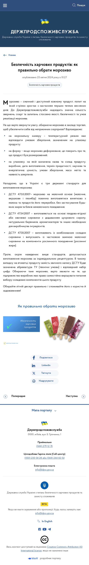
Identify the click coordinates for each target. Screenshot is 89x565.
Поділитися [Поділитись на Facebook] (46, 357)
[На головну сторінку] (44, 28)
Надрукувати (46, 381)
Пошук (81, 5)
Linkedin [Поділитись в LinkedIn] (46, 365)
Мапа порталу (42, 410)
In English (47, 521)
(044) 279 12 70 (44, 446)
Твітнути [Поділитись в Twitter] (46, 373)
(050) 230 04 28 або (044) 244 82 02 (45, 458)
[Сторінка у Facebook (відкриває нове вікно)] (40, 529)
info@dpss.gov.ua (44, 470)
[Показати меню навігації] (5, 5)
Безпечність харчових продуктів (44, 85)
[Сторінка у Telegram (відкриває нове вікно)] (49, 529)
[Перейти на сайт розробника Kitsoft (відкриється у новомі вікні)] (33, 558)
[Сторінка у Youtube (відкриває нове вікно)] (44, 529)
